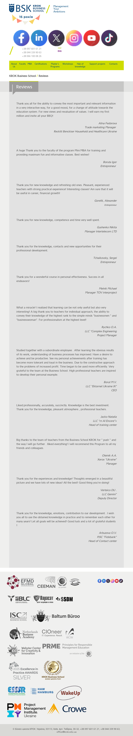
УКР (59, 48)
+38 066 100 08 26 (31, 56)
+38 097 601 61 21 (31, 49)
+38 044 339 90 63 (31, 53)
